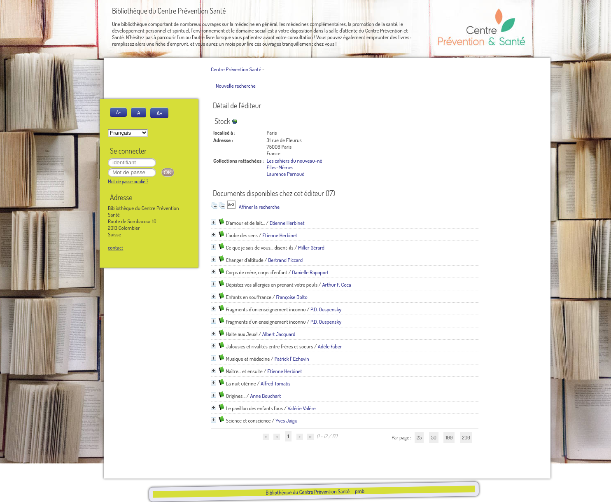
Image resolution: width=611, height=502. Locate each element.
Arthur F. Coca (336, 284)
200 (466, 437)
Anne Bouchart (265, 395)
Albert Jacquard (279, 334)
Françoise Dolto (291, 297)
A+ (159, 113)
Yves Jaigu (286, 420)
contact (115, 247)
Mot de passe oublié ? (128, 181)
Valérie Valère (302, 408)
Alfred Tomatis (276, 383)
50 (433, 437)
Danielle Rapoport (310, 272)
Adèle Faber (330, 346)
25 (419, 437)
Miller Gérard (311, 247)
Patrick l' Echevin (292, 358)
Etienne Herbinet (287, 222)
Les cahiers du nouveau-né (294, 160)
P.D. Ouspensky (325, 309)
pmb (359, 491)
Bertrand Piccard (285, 260)
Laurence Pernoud (286, 173)
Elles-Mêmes (280, 167)
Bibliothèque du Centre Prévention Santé (307, 492)
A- (118, 112)
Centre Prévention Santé (236, 69)
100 (448, 437)
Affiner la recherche (259, 206)
